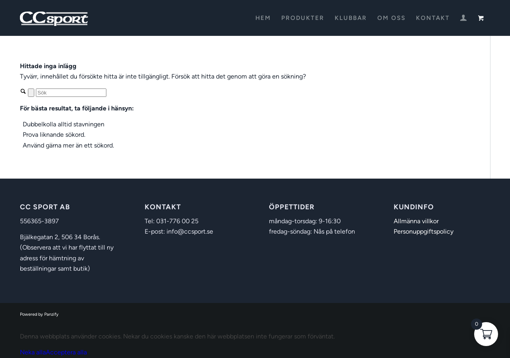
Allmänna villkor (416, 221)
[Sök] (71, 93)
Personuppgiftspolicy (423, 231)
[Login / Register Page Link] (463, 18)
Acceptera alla (66, 352)
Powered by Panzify (39, 314)
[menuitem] (263, 17)
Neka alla (33, 352)
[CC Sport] (54, 17)
